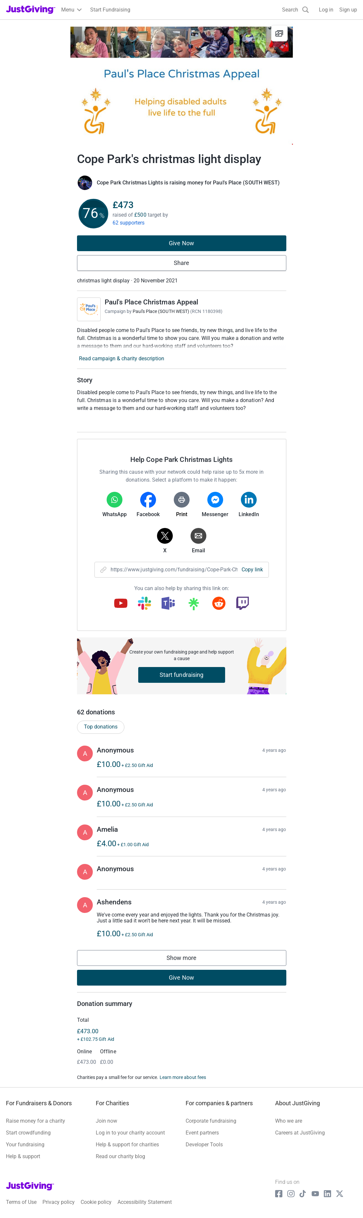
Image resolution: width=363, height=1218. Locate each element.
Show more (188, 959)
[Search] (295, 9)
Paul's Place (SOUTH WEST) (161, 311)
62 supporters (129, 223)
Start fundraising (182, 674)
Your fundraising (25, 1144)
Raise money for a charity (35, 1121)
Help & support (23, 1156)
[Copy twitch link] (242, 604)
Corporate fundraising (211, 1121)
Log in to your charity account (130, 1133)
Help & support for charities (127, 1144)
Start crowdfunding (28, 1133)
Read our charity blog (120, 1156)
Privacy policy (58, 1202)
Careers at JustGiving (300, 1133)
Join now (106, 1121)
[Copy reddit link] (218, 604)
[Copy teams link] (168, 604)
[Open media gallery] (181, 82)
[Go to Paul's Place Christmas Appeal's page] (89, 309)
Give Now (181, 243)
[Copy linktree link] (193, 605)
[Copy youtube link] (120, 604)
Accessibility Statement (144, 1202)
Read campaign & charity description (121, 358)
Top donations (100, 727)
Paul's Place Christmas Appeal (151, 302)
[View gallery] (279, 33)
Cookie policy (96, 1202)
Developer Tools (204, 1144)
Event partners (202, 1133)
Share (181, 262)
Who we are (288, 1121)
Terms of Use (21, 1202)
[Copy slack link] (144, 604)
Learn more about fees (183, 1077)
